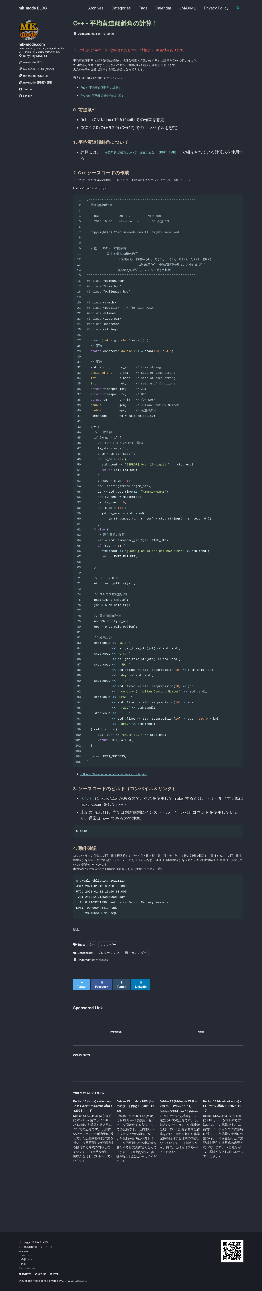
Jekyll (65, 1280)
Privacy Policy (213, 8)
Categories (118, 8)
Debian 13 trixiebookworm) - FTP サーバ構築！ (219, 1145)
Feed (64, 1274)
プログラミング (108, 991)
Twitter (25, 101)
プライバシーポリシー (31, 1268)
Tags (140, 8)
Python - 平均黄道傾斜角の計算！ (110, 110)
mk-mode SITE (30, 74)
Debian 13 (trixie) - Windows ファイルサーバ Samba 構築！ (92, 1145)
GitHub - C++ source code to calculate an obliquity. (125, 796)
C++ (92, 983)
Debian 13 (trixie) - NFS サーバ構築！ (176, 1142)
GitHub (25, 108)
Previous (116, 1069)
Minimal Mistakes (83, 1280)
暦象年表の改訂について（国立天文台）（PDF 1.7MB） (155, 167)
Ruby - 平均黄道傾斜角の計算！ (108, 102)
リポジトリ (90, 820)
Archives (92, 8)
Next (200, 1069)
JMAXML (184, 8)
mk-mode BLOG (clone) (36, 81)
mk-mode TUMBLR (33, 88)
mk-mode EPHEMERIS (36, 94)
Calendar (160, 8)
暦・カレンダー (136, 991)
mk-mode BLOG (33, 8)
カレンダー (108, 983)
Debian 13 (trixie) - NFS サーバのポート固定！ (135, 1145)
